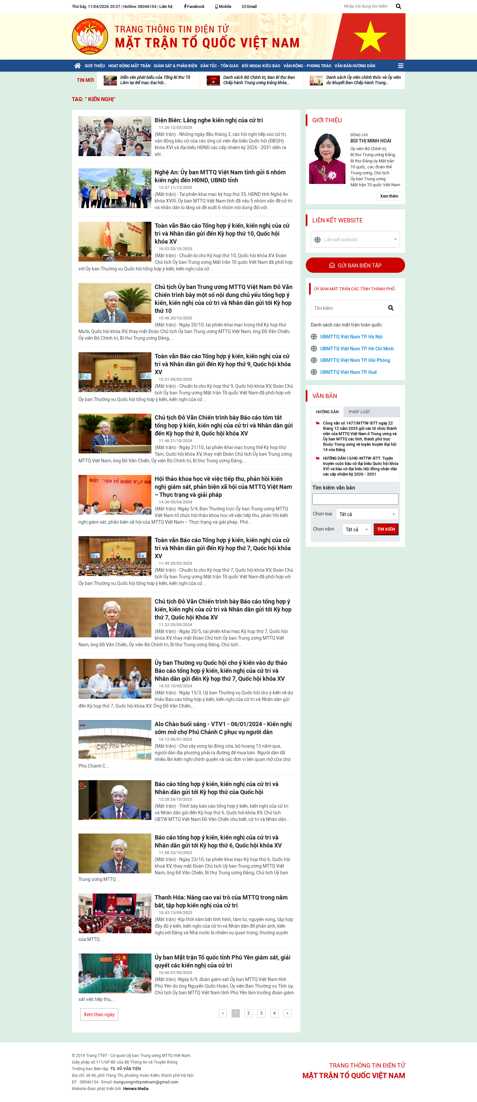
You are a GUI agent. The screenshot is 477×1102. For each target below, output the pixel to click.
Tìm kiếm (386, 529)
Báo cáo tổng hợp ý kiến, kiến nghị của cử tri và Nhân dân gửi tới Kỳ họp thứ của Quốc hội (217, 788)
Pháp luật (359, 412)
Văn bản (324, 395)
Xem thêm (389, 196)
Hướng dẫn (327, 412)
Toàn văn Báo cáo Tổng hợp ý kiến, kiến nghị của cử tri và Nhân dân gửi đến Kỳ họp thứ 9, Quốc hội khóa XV (223, 364)
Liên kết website (337, 220)
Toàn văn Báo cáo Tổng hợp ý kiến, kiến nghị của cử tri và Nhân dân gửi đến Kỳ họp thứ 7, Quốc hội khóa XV (223, 548)
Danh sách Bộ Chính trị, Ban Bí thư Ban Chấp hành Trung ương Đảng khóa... (259, 80)
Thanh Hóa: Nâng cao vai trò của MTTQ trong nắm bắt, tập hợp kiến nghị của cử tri (221, 901)
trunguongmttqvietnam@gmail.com (146, 1082)
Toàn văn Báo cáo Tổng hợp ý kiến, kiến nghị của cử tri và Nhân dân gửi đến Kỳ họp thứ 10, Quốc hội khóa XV (222, 233)
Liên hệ (165, 6)
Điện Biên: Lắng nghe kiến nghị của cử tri (209, 120)
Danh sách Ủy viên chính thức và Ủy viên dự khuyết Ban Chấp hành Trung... (363, 80)
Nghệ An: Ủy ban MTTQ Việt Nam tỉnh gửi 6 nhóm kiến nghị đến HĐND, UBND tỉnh (220, 176)
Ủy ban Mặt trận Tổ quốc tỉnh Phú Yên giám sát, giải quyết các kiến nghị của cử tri (223, 961)
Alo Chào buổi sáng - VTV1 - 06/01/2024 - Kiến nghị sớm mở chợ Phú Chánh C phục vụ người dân (223, 728)
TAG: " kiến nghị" (93, 99)
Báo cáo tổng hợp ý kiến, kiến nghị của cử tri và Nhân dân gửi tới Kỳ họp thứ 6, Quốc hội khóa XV (218, 841)
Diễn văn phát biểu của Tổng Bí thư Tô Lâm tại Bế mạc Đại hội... (155, 80)
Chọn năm (323, 529)
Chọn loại (322, 513)
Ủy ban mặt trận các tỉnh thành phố (354, 288)
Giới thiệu (327, 120)
